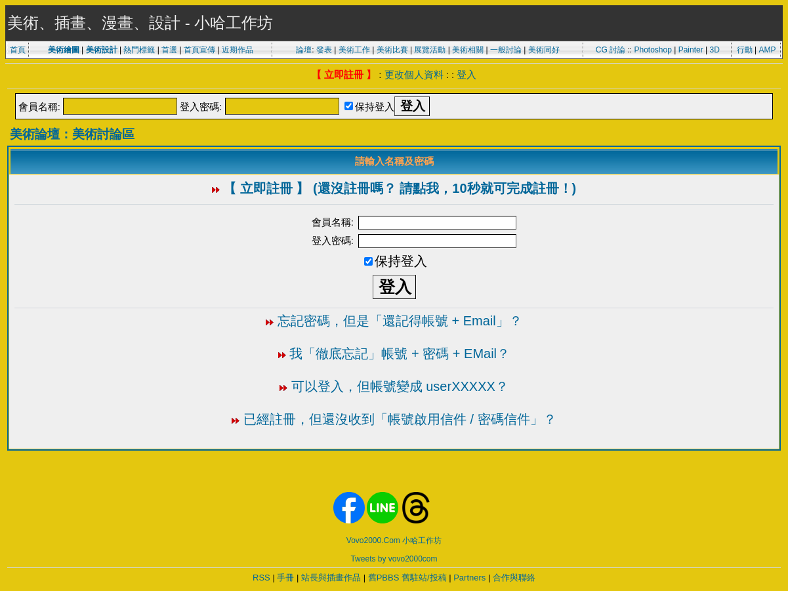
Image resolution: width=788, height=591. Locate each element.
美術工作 (354, 49)
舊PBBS (384, 577)
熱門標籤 (139, 49)
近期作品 (237, 49)
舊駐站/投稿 (424, 577)
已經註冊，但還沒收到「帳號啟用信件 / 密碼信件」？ (399, 419)
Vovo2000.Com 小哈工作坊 (394, 540)
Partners (469, 577)
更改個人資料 (414, 74)
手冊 (285, 577)
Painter (690, 49)
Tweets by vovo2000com (393, 558)
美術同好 (544, 49)
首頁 (18, 49)
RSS (261, 577)
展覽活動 (430, 49)
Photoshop (652, 49)
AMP (767, 49)
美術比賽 (392, 49)
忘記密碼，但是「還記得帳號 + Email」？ (400, 321)
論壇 (304, 49)
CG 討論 (610, 49)
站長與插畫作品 (331, 577)
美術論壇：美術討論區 (72, 134)
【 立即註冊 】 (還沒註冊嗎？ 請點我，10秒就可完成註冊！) (399, 188)
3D (715, 49)
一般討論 (506, 49)
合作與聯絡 (514, 577)
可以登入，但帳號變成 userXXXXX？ (399, 386)
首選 (169, 49)
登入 (466, 74)
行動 (745, 49)
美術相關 (468, 49)
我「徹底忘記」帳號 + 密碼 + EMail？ (399, 353)
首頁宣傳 (199, 49)
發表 (324, 49)
